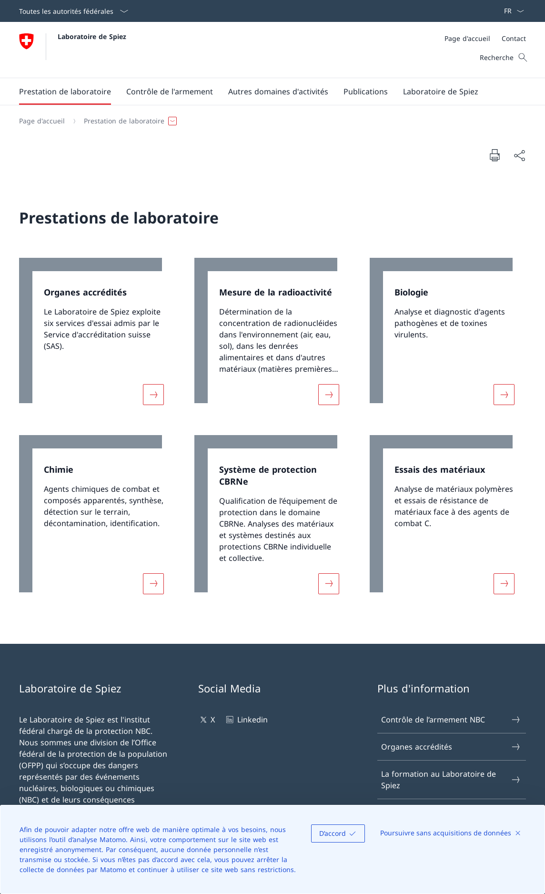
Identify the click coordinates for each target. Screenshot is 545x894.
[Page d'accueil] (467, 38)
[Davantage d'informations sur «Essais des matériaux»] (504, 583)
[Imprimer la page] (494, 154)
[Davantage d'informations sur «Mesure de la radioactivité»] (328, 394)
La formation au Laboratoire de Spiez (451, 780)
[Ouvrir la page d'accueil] (72, 49)
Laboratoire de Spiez (92, 36)
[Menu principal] (264, 91)
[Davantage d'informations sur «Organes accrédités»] (153, 394)
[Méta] (485, 38)
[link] (97, 337)
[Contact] (514, 38)
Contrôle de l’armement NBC (451, 719)
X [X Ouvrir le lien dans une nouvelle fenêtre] (206, 719)
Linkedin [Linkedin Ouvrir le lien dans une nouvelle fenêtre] (245, 719)
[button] (65, 91)
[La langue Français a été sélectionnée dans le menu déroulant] (511, 11)
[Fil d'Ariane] (268, 121)
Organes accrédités (451, 746)
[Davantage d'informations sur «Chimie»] (153, 583)
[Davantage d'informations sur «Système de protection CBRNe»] (328, 583)
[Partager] (519, 155)
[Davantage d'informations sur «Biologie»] (504, 394)
